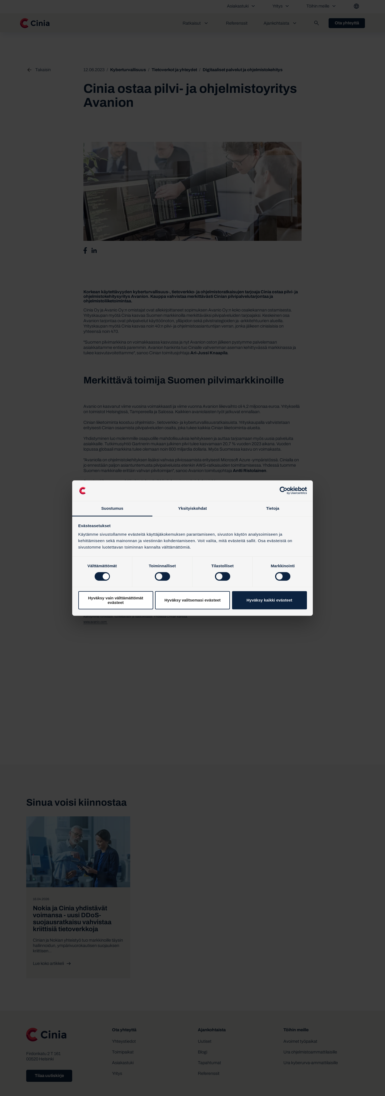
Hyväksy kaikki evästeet (269, 600)
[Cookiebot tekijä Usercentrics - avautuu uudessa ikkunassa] (283, 491)
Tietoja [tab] (272, 508)
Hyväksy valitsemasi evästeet (192, 600)
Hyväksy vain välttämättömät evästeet (115, 600)
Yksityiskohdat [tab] (192, 508)
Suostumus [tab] (112, 508)
